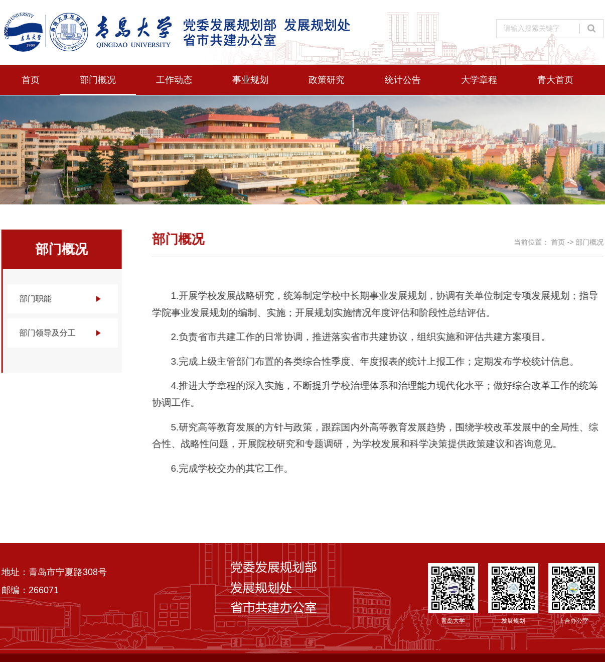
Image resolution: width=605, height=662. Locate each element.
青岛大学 (453, 593)
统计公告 (403, 80)
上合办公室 (573, 593)
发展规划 (513, 593)
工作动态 (174, 80)
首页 (31, 80)
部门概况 (98, 80)
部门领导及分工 (47, 332)
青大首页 (555, 80)
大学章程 (479, 80)
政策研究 (327, 80)
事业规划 (250, 80)
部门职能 (35, 298)
